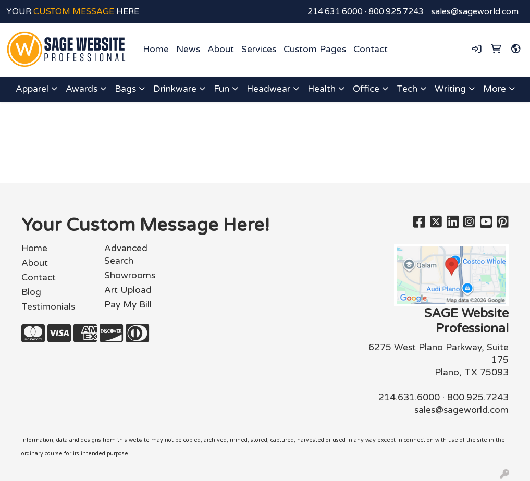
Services (258, 49)
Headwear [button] (268, 88)
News (188, 49)
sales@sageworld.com (475, 11)
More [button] (494, 88)
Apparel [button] (32, 88)
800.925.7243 (396, 11)
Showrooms (129, 275)
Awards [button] (81, 88)
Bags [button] (125, 88)
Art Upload (128, 290)
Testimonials (48, 306)
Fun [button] (221, 88)
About (220, 49)
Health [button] (321, 88)
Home (156, 49)
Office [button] (366, 88)
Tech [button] (407, 88)
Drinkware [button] (174, 88)
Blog (31, 292)
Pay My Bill (128, 304)
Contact (370, 49)
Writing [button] (450, 88)
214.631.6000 (335, 11)
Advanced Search (125, 254)
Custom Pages (315, 49)
